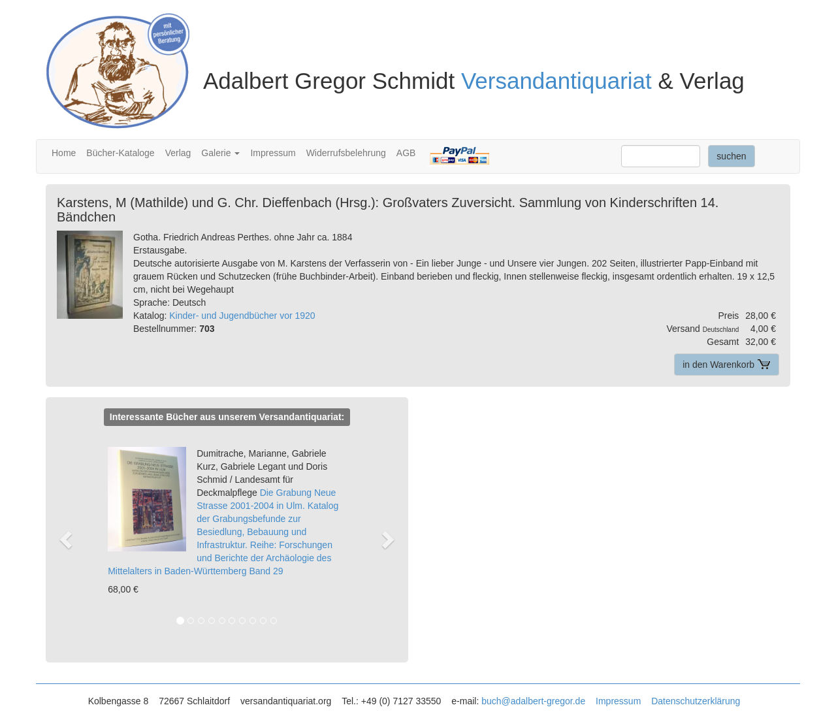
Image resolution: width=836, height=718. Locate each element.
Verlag (178, 153)
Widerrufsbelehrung (346, 153)
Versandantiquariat (556, 80)
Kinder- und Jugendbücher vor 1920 (242, 315)
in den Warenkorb (727, 364)
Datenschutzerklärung (695, 701)
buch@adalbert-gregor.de (533, 701)
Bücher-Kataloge (120, 153)
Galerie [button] (220, 153)
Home (64, 153)
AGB (406, 153)
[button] (72, 538)
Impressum (272, 153)
